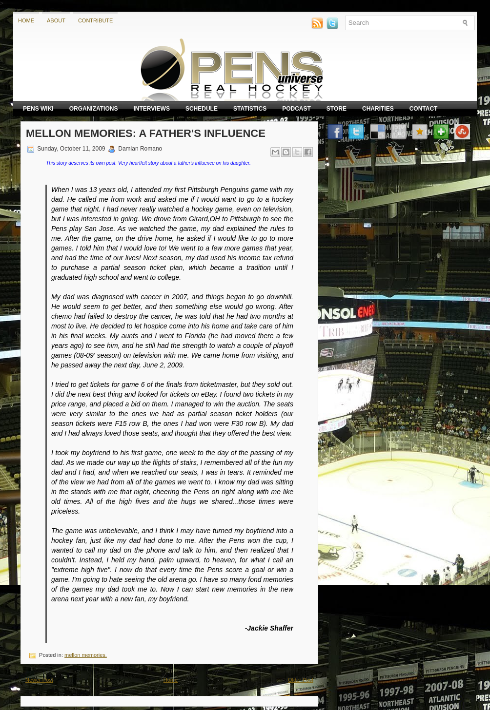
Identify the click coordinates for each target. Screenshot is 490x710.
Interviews (151, 108)
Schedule (201, 108)
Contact (423, 108)
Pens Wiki (38, 108)
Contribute (95, 20)
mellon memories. (85, 655)
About (56, 20)
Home (26, 20)
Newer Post (39, 680)
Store (337, 108)
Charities (378, 108)
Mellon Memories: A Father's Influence (145, 133)
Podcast (296, 108)
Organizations (93, 108)
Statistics (249, 108)
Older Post (300, 680)
